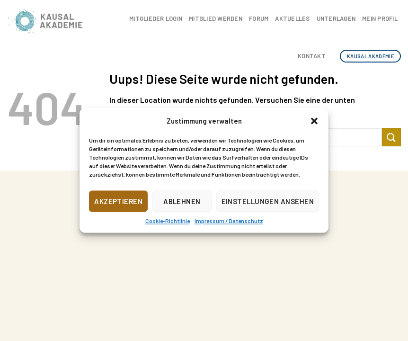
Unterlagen (336, 18)
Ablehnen (182, 201)
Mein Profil (380, 18)
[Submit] (391, 137)
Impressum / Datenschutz (229, 220)
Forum (258, 18)
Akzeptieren (118, 201)
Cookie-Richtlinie (167, 220)
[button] (314, 121)
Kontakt (312, 56)
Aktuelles (292, 18)
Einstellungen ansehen (268, 201)
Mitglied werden (215, 18)
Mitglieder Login (155, 18)
